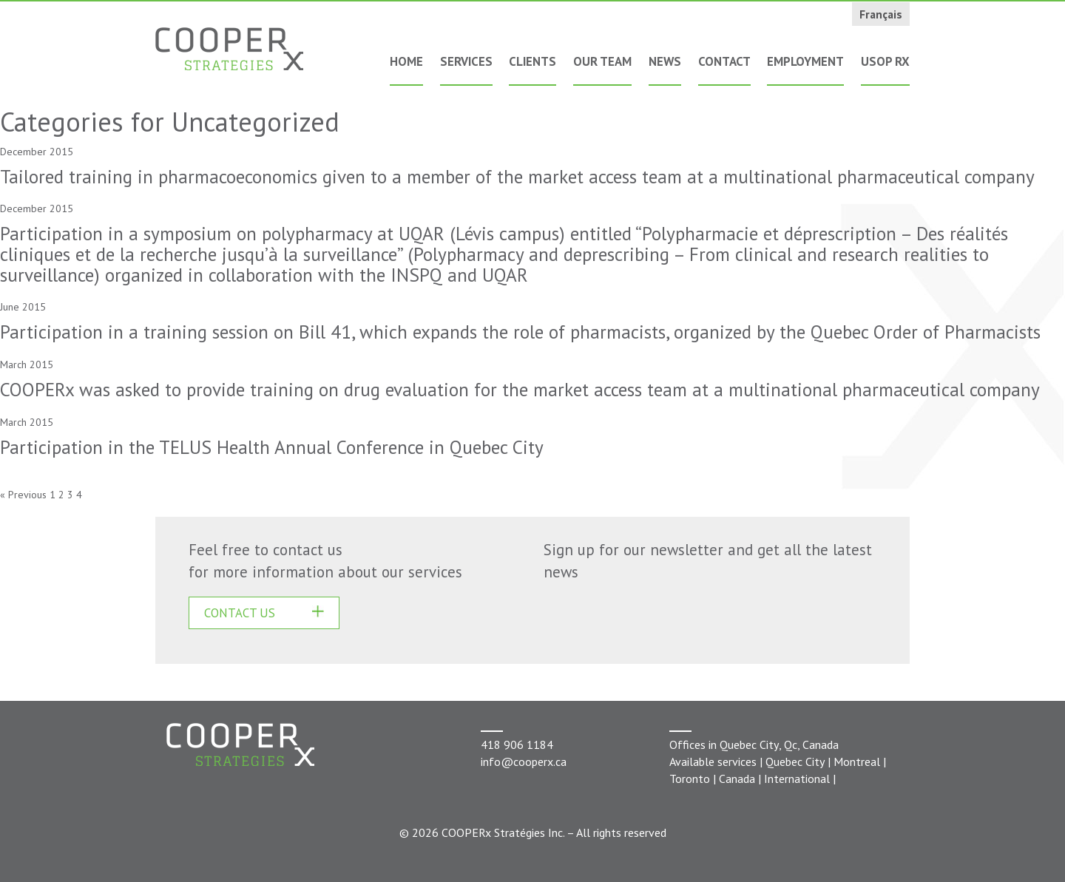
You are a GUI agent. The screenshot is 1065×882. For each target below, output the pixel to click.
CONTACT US (239, 613)
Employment (805, 61)
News (665, 61)
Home (406, 61)
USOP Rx (885, 61)
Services (466, 61)
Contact (724, 61)
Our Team (602, 61)
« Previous (23, 494)
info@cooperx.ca (524, 761)
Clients (532, 61)
